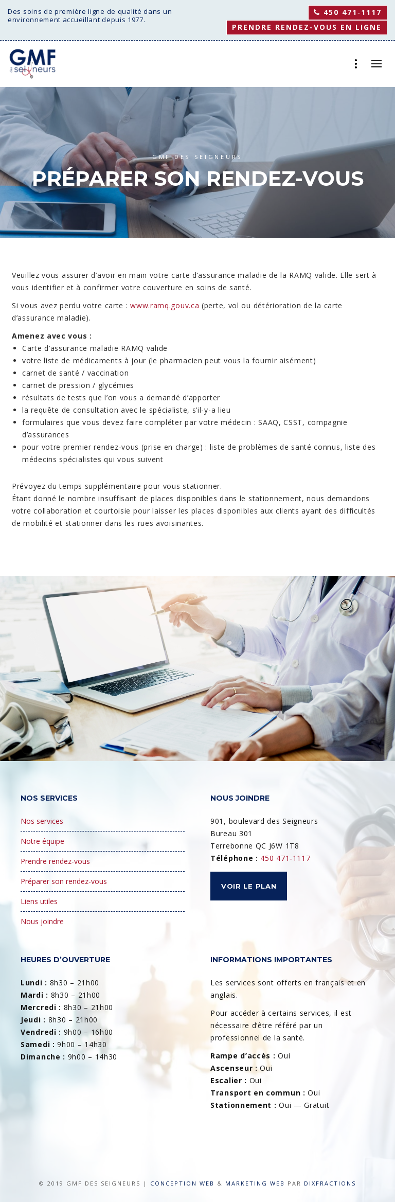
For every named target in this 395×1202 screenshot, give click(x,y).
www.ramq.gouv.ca (164, 305)
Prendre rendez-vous (55, 861)
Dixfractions (330, 1183)
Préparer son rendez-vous (64, 881)
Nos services (42, 821)
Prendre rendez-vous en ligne (307, 27)
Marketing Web (255, 1183)
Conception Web (182, 1183)
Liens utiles (39, 901)
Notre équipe (42, 841)
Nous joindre (42, 921)
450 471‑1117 (348, 12)
